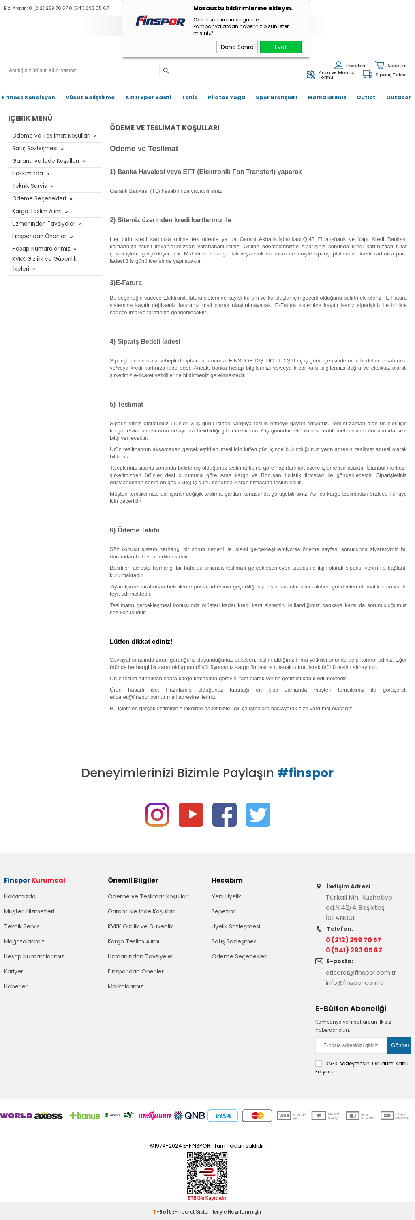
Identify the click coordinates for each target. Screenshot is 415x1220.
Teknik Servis (29, 186)
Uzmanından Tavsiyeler (43, 224)
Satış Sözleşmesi (34, 148)
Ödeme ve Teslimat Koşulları (50, 136)
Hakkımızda (27, 173)
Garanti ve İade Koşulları (44, 161)
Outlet (366, 97)
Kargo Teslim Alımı (36, 211)
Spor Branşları (276, 97)
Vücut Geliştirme (90, 97)
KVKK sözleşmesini (348, 1061)
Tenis (189, 97)
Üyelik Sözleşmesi (236, 935)
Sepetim (223, 920)
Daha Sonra (237, 47)
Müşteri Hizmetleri (29, 920)
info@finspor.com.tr (357, 982)
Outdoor (398, 97)
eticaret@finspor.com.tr (364, 972)
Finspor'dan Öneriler (39, 236)
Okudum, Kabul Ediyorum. (362, 1065)
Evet (281, 47)
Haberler (16, 995)
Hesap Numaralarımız (41, 249)
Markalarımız (327, 97)
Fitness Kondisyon (28, 97)
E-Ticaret (183, 1209)
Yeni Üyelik (226, 905)
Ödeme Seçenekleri (39, 198)
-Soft (162, 1209)
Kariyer (13, 980)
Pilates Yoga (226, 97)
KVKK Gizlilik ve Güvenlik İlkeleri (43, 263)
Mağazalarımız (24, 950)
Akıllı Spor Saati (148, 97)
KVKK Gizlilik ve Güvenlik (140, 935)
